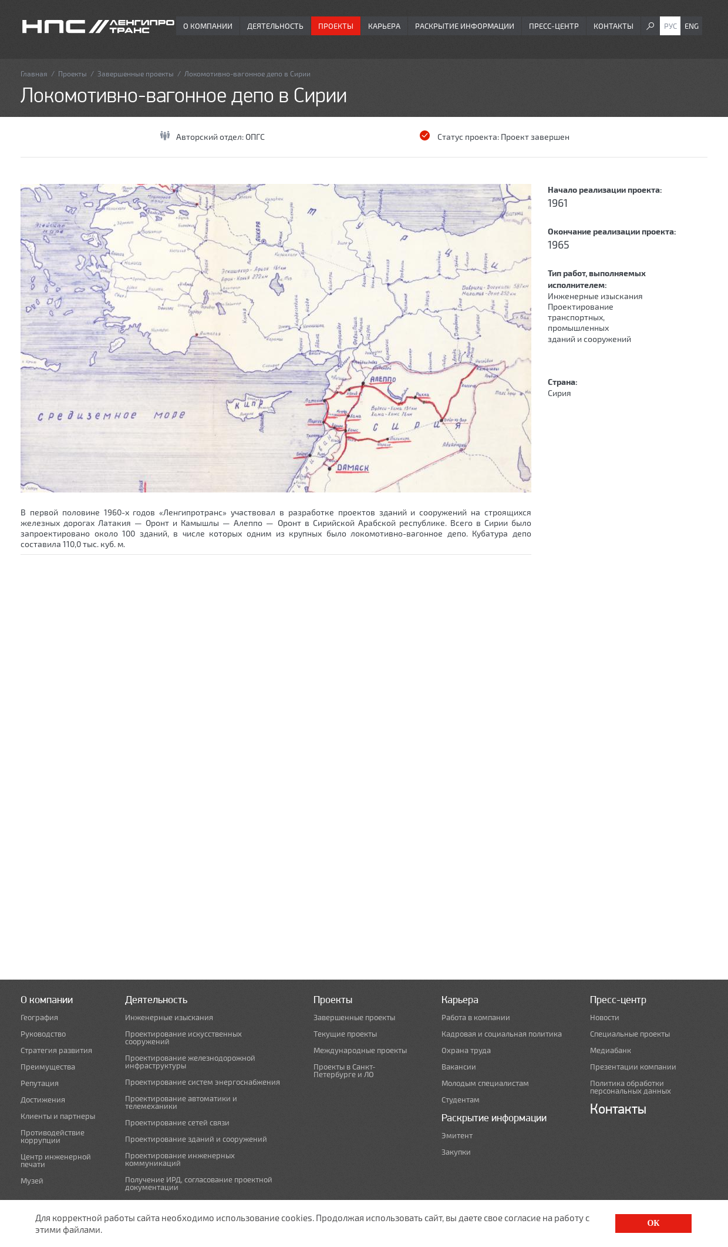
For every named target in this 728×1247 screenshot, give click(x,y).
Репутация (40, 1083)
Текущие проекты (345, 1034)
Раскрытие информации (464, 26)
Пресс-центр (554, 26)
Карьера (384, 26)
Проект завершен (535, 137)
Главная (34, 73)
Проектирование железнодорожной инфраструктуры (190, 1062)
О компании (207, 26)
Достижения (43, 1100)
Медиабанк (610, 1050)
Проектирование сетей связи (177, 1123)
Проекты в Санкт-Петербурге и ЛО (345, 1070)
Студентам (460, 1100)
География (39, 1017)
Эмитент (457, 1135)
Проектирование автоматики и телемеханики (181, 1102)
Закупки (456, 1152)
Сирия (559, 393)
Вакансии (458, 1067)
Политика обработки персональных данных (630, 1087)
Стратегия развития (56, 1050)
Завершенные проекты (135, 73)
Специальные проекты (630, 1034)
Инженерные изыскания (595, 296)
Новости (604, 1017)
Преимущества (48, 1067)
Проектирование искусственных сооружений (183, 1037)
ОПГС (255, 137)
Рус (670, 26)
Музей (32, 1181)
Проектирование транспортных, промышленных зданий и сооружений (589, 322)
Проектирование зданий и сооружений (196, 1139)
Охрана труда (466, 1050)
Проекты (335, 26)
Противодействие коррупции (53, 1136)
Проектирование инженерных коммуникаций (180, 1159)
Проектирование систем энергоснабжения (202, 1082)
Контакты (613, 26)
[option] (276, 338)
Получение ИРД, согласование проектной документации (198, 1183)
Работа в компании (475, 1017)
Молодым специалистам (485, 1083)
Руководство (43, 1034)
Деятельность (275, 26)
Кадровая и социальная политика (501, 1034)
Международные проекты (360, 1050)
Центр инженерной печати (56, 1160)
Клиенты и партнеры (58, 1116)
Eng (692, 26)
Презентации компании (633, 1067)
